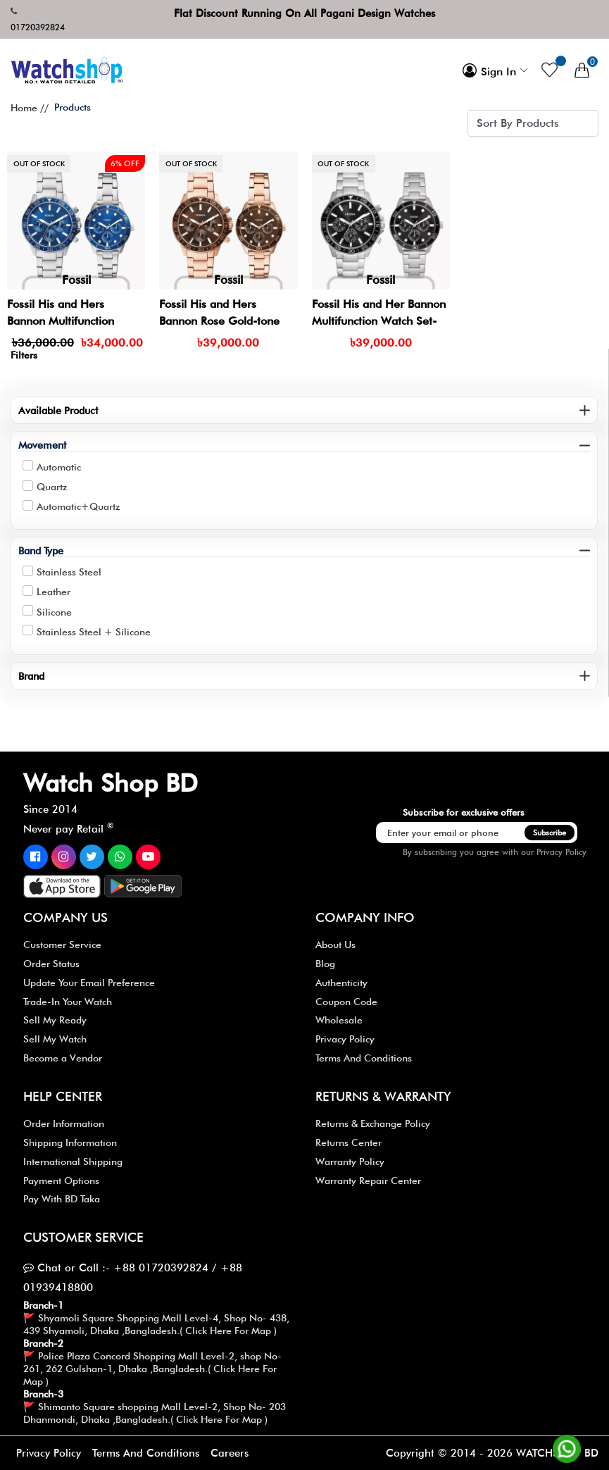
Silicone (54, 612)
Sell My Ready (55, 1020)
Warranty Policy (349, 1161)
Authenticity (341, 982)
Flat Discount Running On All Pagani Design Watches (304, 13)
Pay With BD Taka (61, 1198)
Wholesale (339, 1020)
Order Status (51, 963)
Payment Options (61, 1180)
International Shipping (73, 1161)
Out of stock (39, 163)
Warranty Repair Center (368, 1180)
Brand (31, 676)
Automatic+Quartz (78, 506)
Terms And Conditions (363, 1058)
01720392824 (38, 27)
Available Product (58, 410)
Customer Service (62, 944)
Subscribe (549, 832)
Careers (230, 1453)
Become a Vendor (62, 1058)
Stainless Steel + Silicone (94, 631)
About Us (335, 944)
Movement (42, 445)
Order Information (63, 1123)
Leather (53, 591)
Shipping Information (70, 1142)
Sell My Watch (55, 1039)
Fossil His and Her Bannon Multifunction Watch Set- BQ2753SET (379, 320)
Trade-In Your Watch (67, 1001)
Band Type (40, 550)
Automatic (59, 467)
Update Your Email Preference (89, 982)
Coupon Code (346, 1001)
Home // (30, 107)
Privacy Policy (561, 852)
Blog (325, 963)
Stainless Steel (69, 572)
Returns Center (348, 1142)
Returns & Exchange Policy (372, 1123)
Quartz (52, 486)
